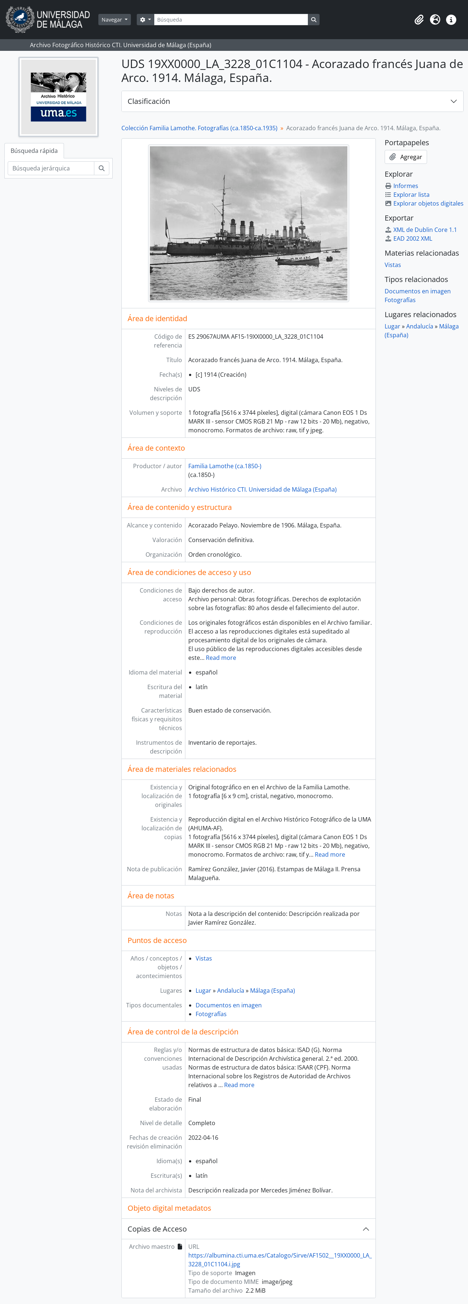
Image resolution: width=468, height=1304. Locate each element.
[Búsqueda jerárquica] (51, 168)
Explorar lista (407, 195)
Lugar (203, 991)
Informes (401, 186)
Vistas (204, 958)
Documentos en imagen (229, 1005)
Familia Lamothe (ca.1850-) (224, 466)
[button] (419, 20)
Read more (221, 658)
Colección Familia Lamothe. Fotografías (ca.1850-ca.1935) (199, 128)
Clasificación (149, 101)
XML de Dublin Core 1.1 (421, 230)
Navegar (113, 19)
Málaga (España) (272, 991)
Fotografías (211, 1014)
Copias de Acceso (157, 1229)
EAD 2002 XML (408, 238)
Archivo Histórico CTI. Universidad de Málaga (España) (262, 489)
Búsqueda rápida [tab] (34, 151)
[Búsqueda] (231, 19)
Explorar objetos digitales (424, 203)
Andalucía (230, 991)
